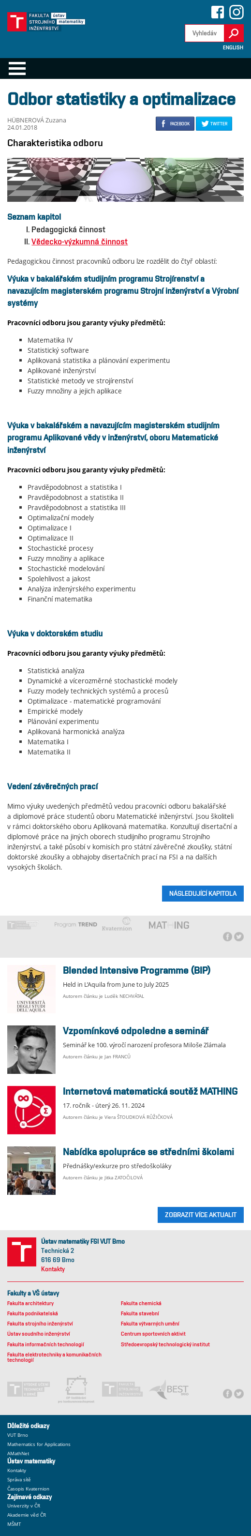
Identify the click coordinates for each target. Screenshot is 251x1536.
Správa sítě (19, 1479)
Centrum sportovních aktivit (153, 1334)
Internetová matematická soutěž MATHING (150, 1091)
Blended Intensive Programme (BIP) (137, 970)
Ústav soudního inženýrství (38, 1334)
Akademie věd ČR (26, 1515)
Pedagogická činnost (68, 229)
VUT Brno (17, 1435)
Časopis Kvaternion (28, 1489)
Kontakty (53, 1269)
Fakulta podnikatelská (32, 1313)
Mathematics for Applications (39, 1444)
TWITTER (218, 123)
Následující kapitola (202, 893)
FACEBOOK (180, 123)
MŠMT (14, 1524)
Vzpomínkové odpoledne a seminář (135, 1030)
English (233, 48)
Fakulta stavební (140, 1313)
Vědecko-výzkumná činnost (79, 241)
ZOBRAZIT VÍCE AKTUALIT (200, 1215)
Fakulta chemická (141, 1303)
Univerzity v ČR (23, 1506)
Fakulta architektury (30, 1303)
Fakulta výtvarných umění (150, 1324)
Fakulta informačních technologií (45, 1344)
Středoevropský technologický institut (165, 1344)
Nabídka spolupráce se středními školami (148, 1151)
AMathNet (18, 1453)
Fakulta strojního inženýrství (40, 1324)
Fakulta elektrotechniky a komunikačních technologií (54, 1357)
